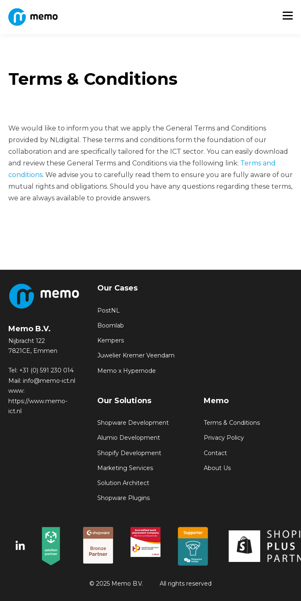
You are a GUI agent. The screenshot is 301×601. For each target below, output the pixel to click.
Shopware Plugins (123, 498)
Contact (215, 453)
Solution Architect (123, 483)
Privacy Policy (224, 437)
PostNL (108, 310)
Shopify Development (129, 453)
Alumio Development (128, 437)
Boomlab (110, 325)
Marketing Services (125, 468)
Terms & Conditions (232, 422)
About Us (217, 468)
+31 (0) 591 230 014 (46, 370)
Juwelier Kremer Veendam (136, 355)
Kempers (110, 340)
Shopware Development (133, 422)
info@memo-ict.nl (49, 380)
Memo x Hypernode (126, 370)
